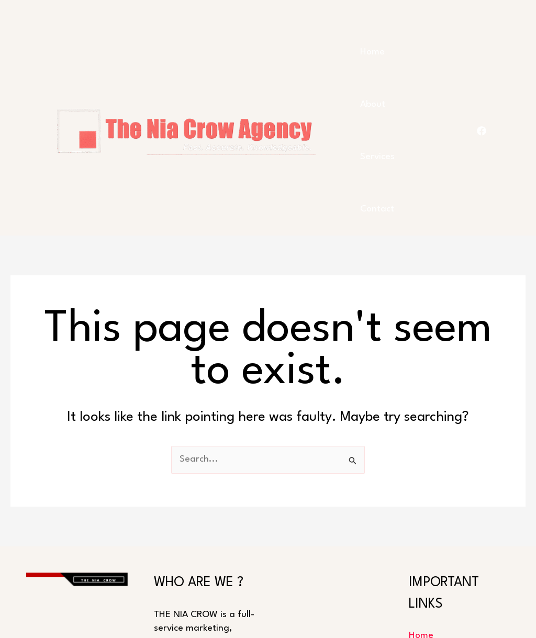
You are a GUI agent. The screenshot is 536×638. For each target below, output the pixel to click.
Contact (377, 209)
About (372, 104)
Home (372, 52)
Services (377, 156)
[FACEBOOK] (481, 131)
